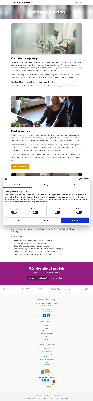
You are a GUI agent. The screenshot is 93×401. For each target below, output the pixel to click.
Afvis (18, 220)
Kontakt (46, 339)
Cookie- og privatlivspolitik (46, 398)
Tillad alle (74, 220)
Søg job (46, 328)
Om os (47, 336)
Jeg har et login (59, 278)
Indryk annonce (46, 351)
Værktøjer (46, 331)
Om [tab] (75, 185)
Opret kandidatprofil (38, 278)
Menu (78, 2)
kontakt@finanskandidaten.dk (48, 303)
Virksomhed (46, 348)
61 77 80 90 (47, 306)
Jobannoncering (46, 354)
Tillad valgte (46, 220)
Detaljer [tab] (46, 185)
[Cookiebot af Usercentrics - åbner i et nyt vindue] (80, 179)
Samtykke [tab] (17, 185)
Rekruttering (46, 356)
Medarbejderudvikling (46, 359)
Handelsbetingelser (31, 398)
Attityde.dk (65, 398)
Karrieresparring (46, 333)
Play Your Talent (20, 166)
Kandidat (46, 325)
